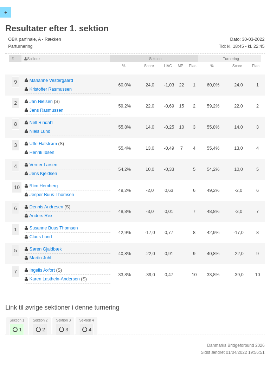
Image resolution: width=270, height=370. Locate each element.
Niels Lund (40, 131)
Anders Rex (40, 215)
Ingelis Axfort (42, 270)
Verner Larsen (43, 164)
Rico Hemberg (44, 185)
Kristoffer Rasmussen (51, 89)
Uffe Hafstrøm (43, 143)
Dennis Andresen (46, 207)
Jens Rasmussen (47, 110)
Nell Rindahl (41, 122)
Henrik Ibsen (42, 152)
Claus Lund (41, 236)
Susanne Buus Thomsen (54, 228)
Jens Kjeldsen (43, 173)
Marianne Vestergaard (51, 80)
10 (17, 187)
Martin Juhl (40, 257)
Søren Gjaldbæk (46, 249)
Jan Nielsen (41, 101)
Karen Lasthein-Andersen (55, 279)
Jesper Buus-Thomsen (52, 194)
